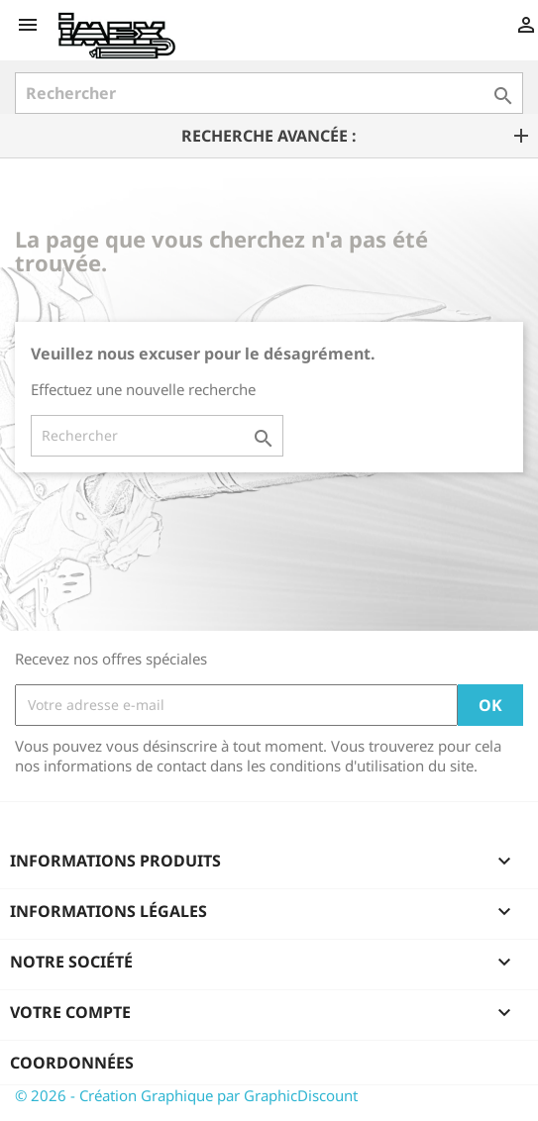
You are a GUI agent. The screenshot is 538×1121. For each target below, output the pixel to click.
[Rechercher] (269, 93)
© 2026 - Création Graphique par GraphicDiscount (186, 1095)
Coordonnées (72, 1062)
